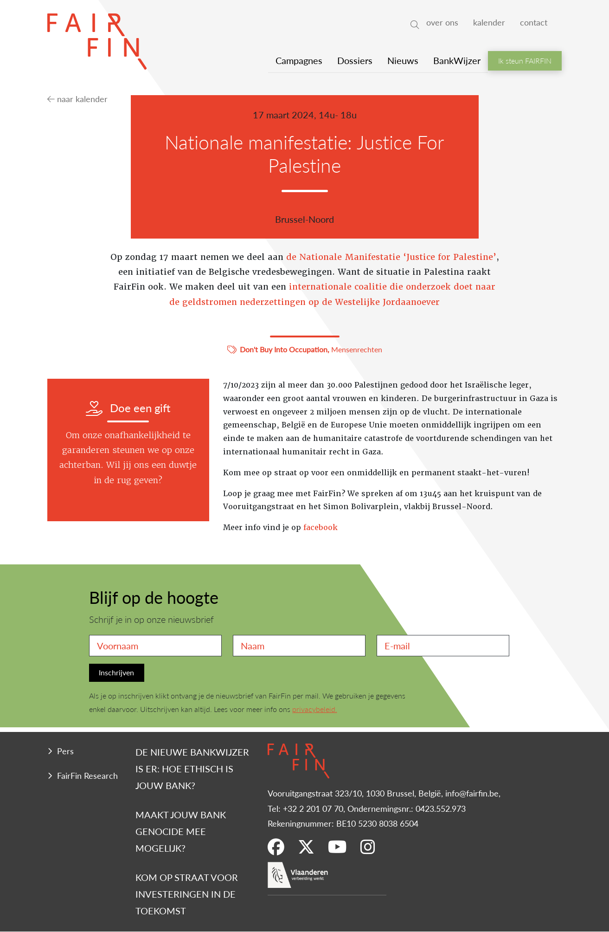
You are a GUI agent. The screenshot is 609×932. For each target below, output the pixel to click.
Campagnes (299, 60)
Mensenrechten (356, 349)
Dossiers (354, 60)
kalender (489, 22)
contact (533, 22)
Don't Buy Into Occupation (283, 349)
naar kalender (77, 98)
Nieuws (402, 60)
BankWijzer (457, 60)
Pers (65, 751)
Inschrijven (116, 672)
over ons (442, 22)
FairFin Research (87, 775)
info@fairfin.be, (472, 793)
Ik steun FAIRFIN (524, 60)
